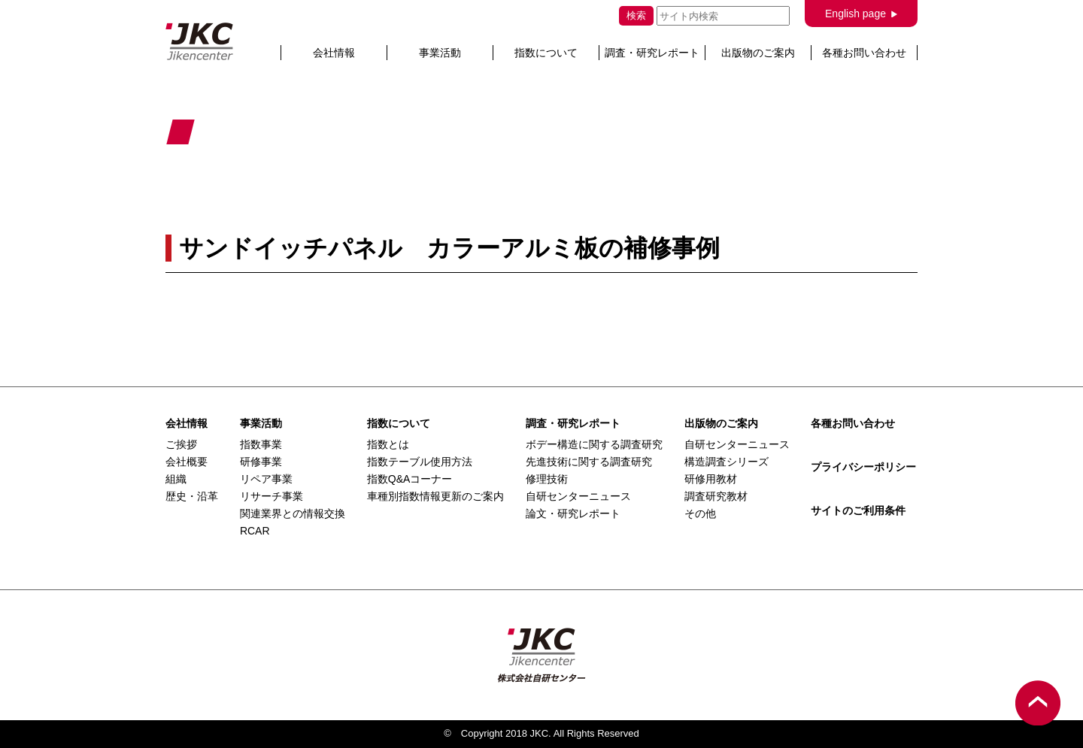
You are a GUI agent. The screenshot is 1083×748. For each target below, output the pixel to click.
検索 (636, 15)
